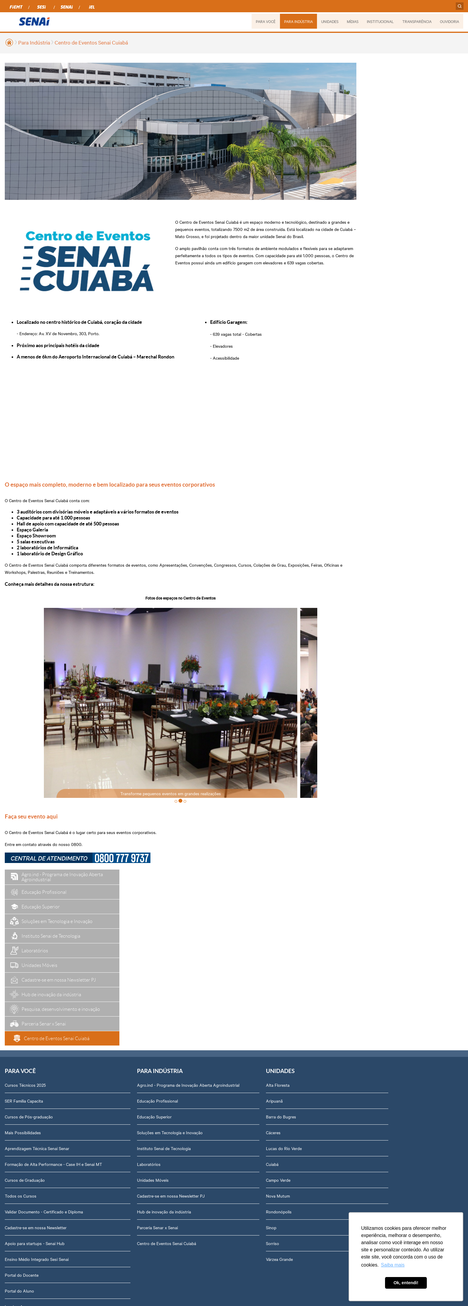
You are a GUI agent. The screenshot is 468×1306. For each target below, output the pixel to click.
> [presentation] (285, 721)
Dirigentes (366, 936)
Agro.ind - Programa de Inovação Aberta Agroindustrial (133, 924)
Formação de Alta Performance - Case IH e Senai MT (44, 1003)
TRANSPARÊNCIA (416, 21)
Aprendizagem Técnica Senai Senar (37, 984)
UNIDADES (329, 21)
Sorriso (189, 1079)
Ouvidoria (365, 1142)
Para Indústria (34, 42)
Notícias (277, 936)
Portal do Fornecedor (376, 984)
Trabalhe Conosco (373, 1063)
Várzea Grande (196, 1095)
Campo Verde (195, 1016)
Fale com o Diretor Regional (382, 1079)
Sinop (188, 1063)
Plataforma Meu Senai (25, 1164)
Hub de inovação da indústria (123, 1053)
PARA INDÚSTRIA (297, 21)
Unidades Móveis (111, 1022)
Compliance (367, 968)
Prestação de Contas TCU (381, 1031)
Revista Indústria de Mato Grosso (301, 952)
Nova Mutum (195, 1031)
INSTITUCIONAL (380, 21)
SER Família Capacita (24, 936)
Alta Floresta (194, 921)
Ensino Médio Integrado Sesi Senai (37, 1101)
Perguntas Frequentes (377, 952)
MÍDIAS (352, 21)
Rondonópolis (195, 1047)
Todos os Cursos (20, 1037)
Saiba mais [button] (392, 1264)
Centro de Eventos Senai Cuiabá (91, 42)
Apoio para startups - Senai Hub (34, 1085)
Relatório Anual (371, 1016)
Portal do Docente (22, 1117)
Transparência (370, 1000)
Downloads (367, 1126)
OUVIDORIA (449, 21)
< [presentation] (62, 721)
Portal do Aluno (19, 1132)
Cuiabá (189, 1000)
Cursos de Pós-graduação (29, 952)
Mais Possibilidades (23, 968)
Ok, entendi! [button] (405, 1282)
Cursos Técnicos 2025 (25, 921)
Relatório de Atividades (291, 968)
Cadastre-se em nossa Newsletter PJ (129, 1037)
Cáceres (190, 968)
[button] (169, 815)
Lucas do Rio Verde (200, 984)
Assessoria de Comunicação (383, 1047)
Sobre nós (366, 921)
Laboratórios (107, 1006)
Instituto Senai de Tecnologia (122, 990)
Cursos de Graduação (25, 1022)
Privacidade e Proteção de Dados (387, 1111)
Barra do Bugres (198, 952)
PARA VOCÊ (265, 21)
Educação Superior (113, 958)
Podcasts (278, 921)
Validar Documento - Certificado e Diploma (44, 1053)
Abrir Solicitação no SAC (379, 1095)
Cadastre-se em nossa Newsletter (36, 1069)
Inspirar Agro (17, 1148)
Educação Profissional (116, 942)
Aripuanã (191, 936)
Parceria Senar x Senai (116, 1069)
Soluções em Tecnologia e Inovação (128, 974)
